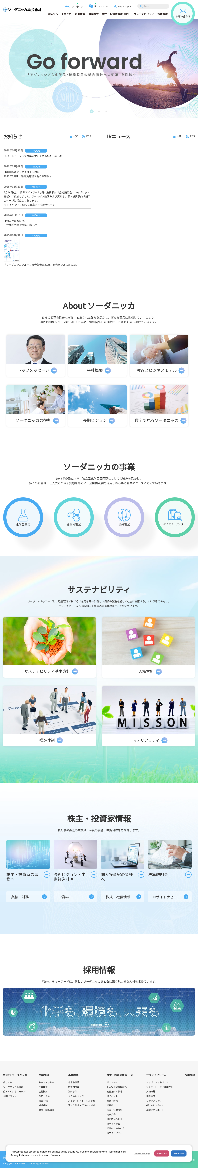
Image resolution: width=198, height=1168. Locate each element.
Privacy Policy (18, 1155)
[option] (99, 68)
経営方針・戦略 (114, 1091)
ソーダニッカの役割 (13, 1087)
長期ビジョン (10, 1096)
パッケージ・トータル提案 (81, 1100)
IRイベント (112, 1096)
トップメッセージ (48, 1082)
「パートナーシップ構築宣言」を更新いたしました (33, 156)
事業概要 (93, 14)
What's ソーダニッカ (59, 14)
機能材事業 (73, 1087)
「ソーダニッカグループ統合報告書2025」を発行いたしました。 (41, 264)
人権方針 (150, 1091)
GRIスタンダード (155, 1105)
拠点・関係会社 (46, 1109)
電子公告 (111, 1114)
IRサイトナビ (163, 896)
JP (95, 6)
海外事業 (72, 1091)
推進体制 (150, 1096)
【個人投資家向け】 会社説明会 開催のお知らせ (21, 223)
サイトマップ (124, 6)
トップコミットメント (157, 1082)
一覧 (74, 136)
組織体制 (43, 1105)
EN (100, 6)
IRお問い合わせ (114, 1119)
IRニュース (112, 1082)
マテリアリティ (154, 1100)
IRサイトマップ (114, 1132)
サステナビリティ (144, 14)
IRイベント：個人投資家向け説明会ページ (31, 204)
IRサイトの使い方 (116, 1128)
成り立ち (7, 1082)
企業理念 (43, 1087)
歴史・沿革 (44, 1096)
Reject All (162, 1153)
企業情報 (80, 14)
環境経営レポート (155, 1109)
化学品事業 (73, 1082)
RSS (86, 136)
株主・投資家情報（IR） (116, 14)
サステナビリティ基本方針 (159, 1087)
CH (106, 6)
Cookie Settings (142, 1153)
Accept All (179, 1153)
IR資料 (63, 896)
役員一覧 (43, 1100)
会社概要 (43, 1091)
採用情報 (162, 14)
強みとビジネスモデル (14, 1091)
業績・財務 (20, 896)
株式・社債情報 (118, 896)
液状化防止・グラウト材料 (81, 1105)
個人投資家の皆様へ (117, 1087)
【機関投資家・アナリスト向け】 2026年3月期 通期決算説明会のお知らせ (28, 174)
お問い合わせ (182, 13)
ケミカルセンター (77, 1096)
